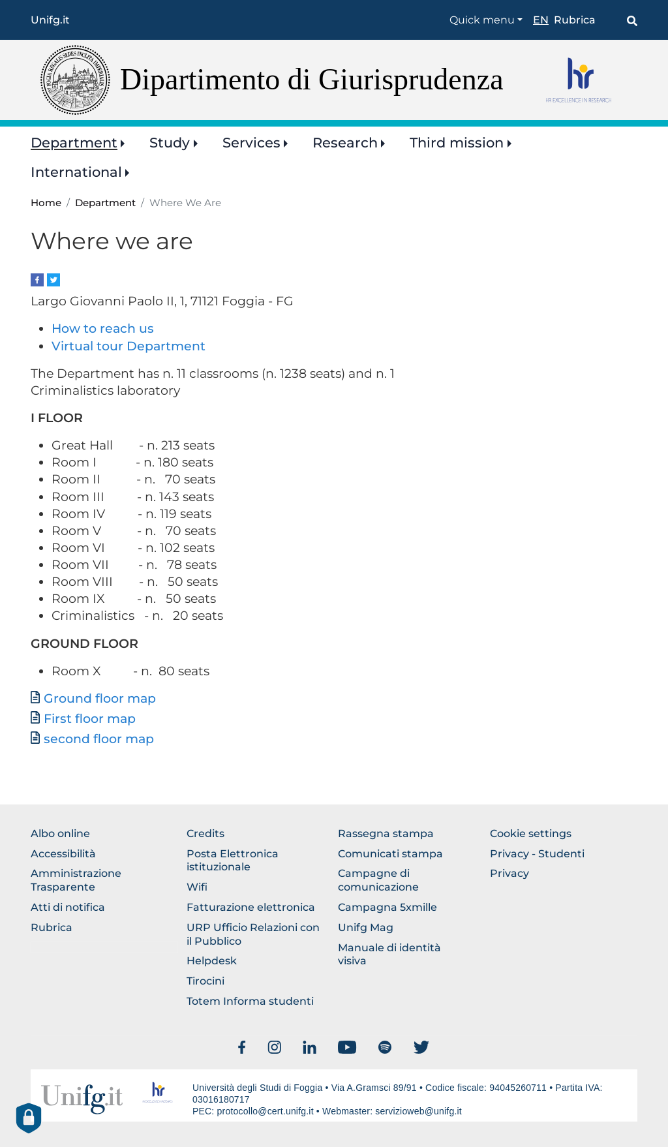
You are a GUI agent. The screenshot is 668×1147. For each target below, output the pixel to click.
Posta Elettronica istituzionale (233, 861)
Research (345, 142)
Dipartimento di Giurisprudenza (312, 79)
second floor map (99, 738)
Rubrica (575, 20)
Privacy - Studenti (537, 854)
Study (169, 142)
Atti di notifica (68, 907)
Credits (205, 833)
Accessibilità (63, 854)
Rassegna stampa (386, 833)
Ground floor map (100, 698)
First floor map (90, 718)
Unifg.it (50, 20)
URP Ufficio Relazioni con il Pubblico (253, 934)
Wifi (197, 887)
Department (74, 142)
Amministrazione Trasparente (76, 880)
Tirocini (205, 981)
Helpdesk (212, 961)
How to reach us (103, 328)
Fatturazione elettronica (251, 907)
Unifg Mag (365, 927)
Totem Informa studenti (250, 1001)
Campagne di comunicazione (378, 880)
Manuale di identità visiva (389, 954)
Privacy (509, 873)
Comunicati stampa (390, 854)
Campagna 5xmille (387, 907)
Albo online (60, 833)
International (76, 172)
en (541, 20)
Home (46, 203)
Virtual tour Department (128, 346)
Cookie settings (530, 833)
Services (251, 142)
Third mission (457, 142)
